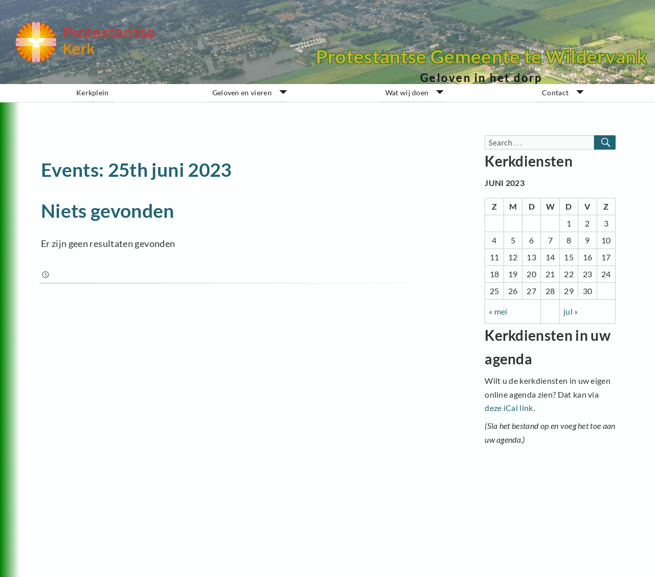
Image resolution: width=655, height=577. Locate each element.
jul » (570, 311)
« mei (498, 311)
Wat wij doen (407, 93)
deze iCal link (509, 408)
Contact (555, 93)
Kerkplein (92, 93)
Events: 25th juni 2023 (136, 169)
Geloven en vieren (242, 93)
